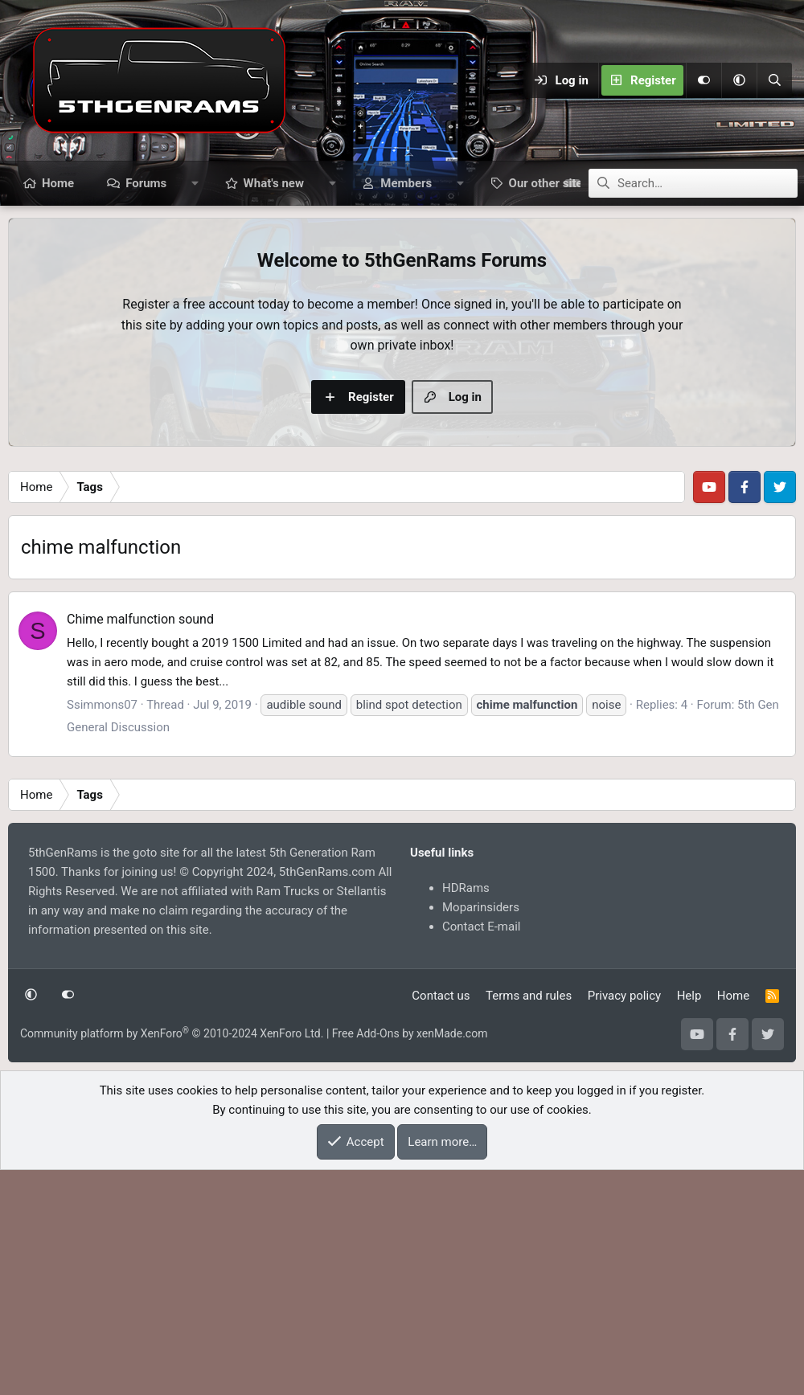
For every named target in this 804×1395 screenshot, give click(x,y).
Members (406, 183)
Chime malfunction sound (140, 844)
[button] (739, 80)
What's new (274, 183)
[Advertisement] (402, 575)
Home (58, 183)
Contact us (441, 1220)
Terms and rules (529, 1220)
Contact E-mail (481, 1151)
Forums (145, 183)
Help (689, 1220)
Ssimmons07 (102, 929)
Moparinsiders (480, 1132)
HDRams (466, 1113)
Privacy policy (624, 1220)
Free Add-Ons (366, 1258)
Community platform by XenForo (171, 1258)
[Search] (774, 80)
